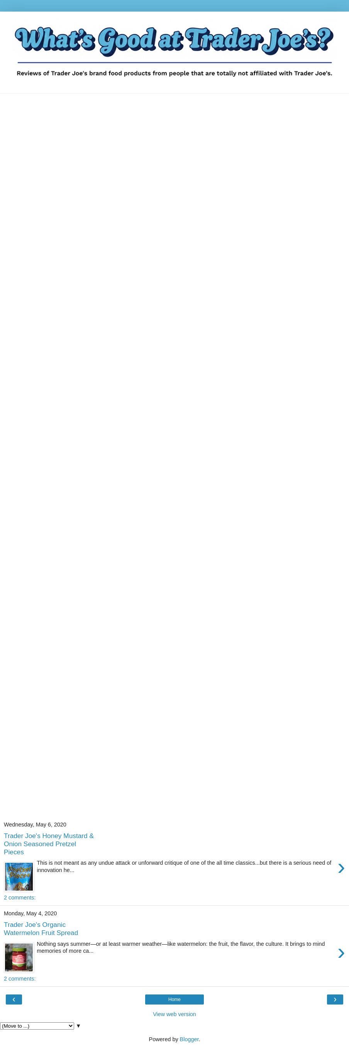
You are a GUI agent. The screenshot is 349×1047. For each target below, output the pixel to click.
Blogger (189, 1039)
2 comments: (20, 897)
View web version (174, 1014)
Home (174, 999)
